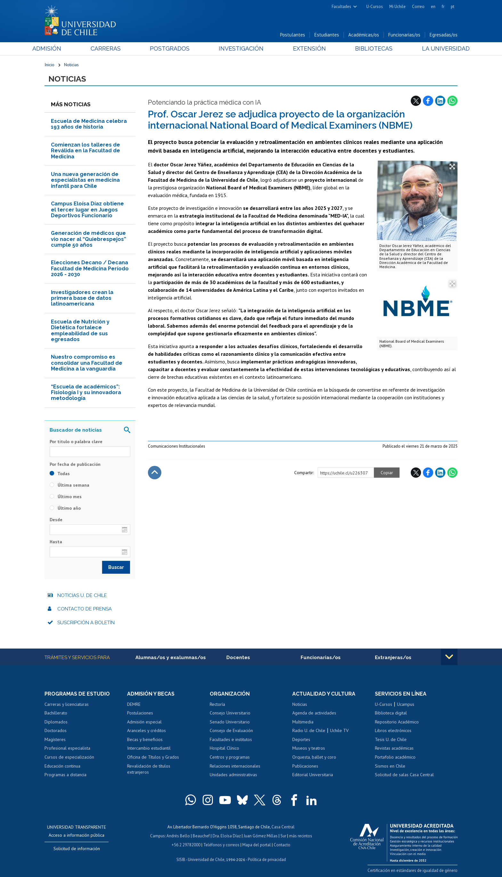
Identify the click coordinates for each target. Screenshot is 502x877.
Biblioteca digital (391, 713)
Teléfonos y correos (221, 845)
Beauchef (201, 836)
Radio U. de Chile (308, 730)
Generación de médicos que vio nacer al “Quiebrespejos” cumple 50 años (88, 239)
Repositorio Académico (397, 722)
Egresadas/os (443, 35)
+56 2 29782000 (186, 845)
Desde (56, 519)
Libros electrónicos (393, 730)
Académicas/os (363, 35)
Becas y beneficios (145, 739)
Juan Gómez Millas (261, 836)
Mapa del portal (256, 845)
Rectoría (217, 704)
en (433, 6)
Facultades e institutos (231, 739)
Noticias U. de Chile (82, 595)
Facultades (341, 6)
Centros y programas (230, 757)
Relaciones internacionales (235, 766)
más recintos (300, 836)
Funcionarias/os (404, 35)
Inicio (49, 64)
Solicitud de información (76, 848)
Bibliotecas (366, 48)
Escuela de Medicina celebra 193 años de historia (89, 124)
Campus (157, 836)
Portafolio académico (395, 757)
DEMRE (134, 704)
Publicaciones (305, 766)
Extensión (305, 48)
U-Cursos (374, 6)
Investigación (241, 48)
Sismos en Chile (390, 766)
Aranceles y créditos (146, 730)
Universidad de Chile (206, 859)
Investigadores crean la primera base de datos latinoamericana (82, 298)
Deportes (301, 739)
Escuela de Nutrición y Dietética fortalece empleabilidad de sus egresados (80, 330)
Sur (283, 836)
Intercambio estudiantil (149, 748)
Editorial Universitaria (312, 774)
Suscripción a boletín (86, 623)
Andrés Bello (178, 836)
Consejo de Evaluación (231, 730)
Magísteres (55, 739)
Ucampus (405, 704)
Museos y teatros (308, 748)
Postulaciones (140, 713)
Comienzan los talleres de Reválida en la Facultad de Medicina (85, 151)
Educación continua (62, 766)
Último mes (66, 496)
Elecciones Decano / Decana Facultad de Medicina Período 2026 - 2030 (90, 268)
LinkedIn (440, 101)
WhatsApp (452, 101)
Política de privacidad (267, 859)
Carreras (114, 48)
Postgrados (174, 48)
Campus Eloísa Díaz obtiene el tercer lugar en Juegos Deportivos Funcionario (87, 210)
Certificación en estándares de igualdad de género (412, 870)
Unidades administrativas (233, 774)
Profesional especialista (67, 748)
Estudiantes (326, 35)
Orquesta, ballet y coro (314, 757)
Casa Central (283, 827)
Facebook (428, 101)
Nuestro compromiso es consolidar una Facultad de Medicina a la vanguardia (86, 363)
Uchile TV (339, 730)
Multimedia (302, 722)
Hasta (56, 542)
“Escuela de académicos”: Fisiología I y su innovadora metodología (86, 393)
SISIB (180, 859)
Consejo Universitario (230, 713)
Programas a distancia (65, 774)
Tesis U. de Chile (391, 739)
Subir (154, 472)
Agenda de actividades (314, 713)
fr (443, 6)
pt (452, 6)
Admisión (59, 48)
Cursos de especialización (69, 757)
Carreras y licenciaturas (67, 704)
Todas (60, 473)
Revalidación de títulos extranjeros (148, 769)
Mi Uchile (397, 6)
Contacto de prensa (84, 609)
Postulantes (292, 35)
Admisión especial (144, 722)
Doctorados (56, 730)
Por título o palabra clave (76, 441)
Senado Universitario (230, 722)
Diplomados (56, 722)
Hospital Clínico (224, 748)
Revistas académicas (394, 748)
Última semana (69, 485)
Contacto (282, 845)
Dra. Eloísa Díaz (227, 836)
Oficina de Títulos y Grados (153, 757)
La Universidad (433, 48)
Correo (418, 6)
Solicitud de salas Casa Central (404, 774)
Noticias (71, 64)
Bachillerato (56, 713)
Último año (65, 508)
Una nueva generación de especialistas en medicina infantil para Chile (85, 180)
